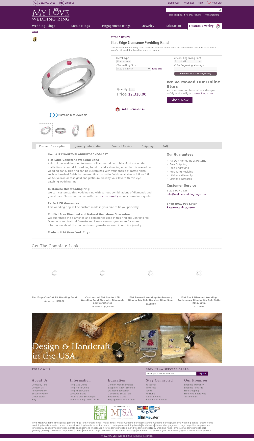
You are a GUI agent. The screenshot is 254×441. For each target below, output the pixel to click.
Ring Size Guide (78, 384)
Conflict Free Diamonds (120, 384)
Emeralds (88, 430)
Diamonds (56, 430)
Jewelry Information (89, 146)
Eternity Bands (101, 425)
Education (173, 26)
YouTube (150, 393)
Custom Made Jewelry (199, 430)
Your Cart (217, 2)
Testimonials (191, 396)
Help (200, 2)
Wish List (189, 2)
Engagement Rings (116, 26)
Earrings (131, 430)
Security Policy (40, 393)
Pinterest (151, 387)
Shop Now (180, 100)
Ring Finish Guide (79, 390)
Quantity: (122, 89)
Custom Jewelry (201, 26)
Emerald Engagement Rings (81, 428)
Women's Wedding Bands (184, 422)
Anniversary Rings (92, 422)
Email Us (69, 2)
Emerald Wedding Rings (186, 428)
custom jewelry (108, 196)
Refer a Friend (153, 396)
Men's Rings (80, 26)
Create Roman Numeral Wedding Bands (71, 425)
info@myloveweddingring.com (186, 194)
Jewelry (148, 26)
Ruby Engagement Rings (52, 428)
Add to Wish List (130, 109)
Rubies (78, 430)
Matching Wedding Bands (156, 422)
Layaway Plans (78, 393)
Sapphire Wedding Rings (110, 428)
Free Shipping (176, 14)
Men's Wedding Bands (129, 422)
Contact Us (38, 387)
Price (122, 94)
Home (35, 31)
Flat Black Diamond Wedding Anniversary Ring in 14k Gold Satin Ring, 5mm (199, 300)
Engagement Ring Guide (121, 399)
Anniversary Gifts (177, 430)
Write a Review (120, 36)
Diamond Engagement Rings (170, 425)
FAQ (165, 146)
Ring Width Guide (79, 387)
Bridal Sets (148, 425)
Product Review (122, 146)
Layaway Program (180, 207)
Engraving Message (189, 65)
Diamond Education (118, 390)
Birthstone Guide (117, 396)
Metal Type (122, 58)
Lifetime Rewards (193, 387)
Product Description (52, 146)
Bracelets (142, 430)
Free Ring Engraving (195, 393)
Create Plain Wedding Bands (126, 425)
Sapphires (68, 430)
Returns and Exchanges (82, 396)
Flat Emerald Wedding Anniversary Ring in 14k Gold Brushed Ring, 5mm (150, 298)
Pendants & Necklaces (113, 430)
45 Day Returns (193, 14)
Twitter (149, 390)
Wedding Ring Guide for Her (85, 399)
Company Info (39, 384)
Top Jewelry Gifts (157, 430)
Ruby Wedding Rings (161, 428)
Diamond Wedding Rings (137, 428)
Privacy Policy (39, 390)
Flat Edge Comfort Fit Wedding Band (54, 297)
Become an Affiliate (156, 399)
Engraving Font (187, 58)
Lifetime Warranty (194, 384)
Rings (97, 430)
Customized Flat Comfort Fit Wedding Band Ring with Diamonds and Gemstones (102, 300)
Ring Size (126, 65)
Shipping (148, 146)
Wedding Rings (43, 26)
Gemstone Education (119, 393)
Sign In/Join (174, 2)
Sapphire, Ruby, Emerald (121, 387)
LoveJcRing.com (202, 93)
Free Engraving (212, 14)
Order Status (39, 396)
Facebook (151, 384)
